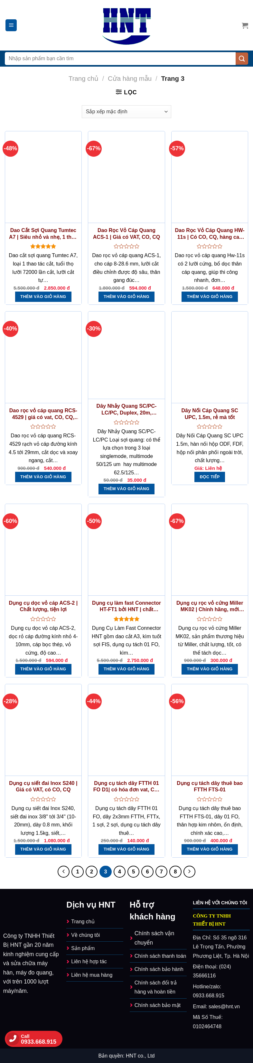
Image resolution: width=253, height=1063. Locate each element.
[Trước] (64, 872)
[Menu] (11, 25)
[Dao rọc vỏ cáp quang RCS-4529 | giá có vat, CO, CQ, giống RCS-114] (43, 357)
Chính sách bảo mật (158, 1005)
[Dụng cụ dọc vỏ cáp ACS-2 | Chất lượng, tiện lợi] (43, 549)
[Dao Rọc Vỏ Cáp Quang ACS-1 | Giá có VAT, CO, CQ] (126, 177)
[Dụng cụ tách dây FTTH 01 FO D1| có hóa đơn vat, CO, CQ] (126, 730)
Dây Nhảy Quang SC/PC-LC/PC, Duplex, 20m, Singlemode (127, 409)
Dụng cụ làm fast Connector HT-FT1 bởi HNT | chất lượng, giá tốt (126, 606)
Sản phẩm (83, 948)
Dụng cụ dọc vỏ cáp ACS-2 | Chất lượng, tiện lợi (43, 606)
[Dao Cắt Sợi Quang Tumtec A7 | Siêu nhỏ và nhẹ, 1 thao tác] (43, 177)
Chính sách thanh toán (160, 956)
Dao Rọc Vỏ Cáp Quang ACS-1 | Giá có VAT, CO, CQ (126, 234)
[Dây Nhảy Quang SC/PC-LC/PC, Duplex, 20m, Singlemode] (126, 355)
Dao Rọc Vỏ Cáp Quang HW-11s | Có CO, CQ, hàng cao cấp (210, 234)
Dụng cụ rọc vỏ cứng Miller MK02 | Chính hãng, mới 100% (209, 606)
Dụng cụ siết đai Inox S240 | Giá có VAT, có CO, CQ (43, 786)
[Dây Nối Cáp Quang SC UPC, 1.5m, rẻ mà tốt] (210, 357)
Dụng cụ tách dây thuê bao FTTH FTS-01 (210, 786)
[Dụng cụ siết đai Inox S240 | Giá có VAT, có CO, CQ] (43, 730)
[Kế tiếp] (189, 872)
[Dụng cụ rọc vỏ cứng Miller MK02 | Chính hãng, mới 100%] (210, 549)
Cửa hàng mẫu (130, 78)
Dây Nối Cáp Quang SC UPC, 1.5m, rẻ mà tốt (210, 414)
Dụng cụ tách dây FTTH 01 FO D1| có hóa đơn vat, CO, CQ (126, 787)
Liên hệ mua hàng (91, 975)
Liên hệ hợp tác (89, 961)
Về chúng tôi (85, 935)
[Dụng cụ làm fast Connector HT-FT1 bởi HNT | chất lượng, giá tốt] (126, 549)
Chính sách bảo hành (159, 969)
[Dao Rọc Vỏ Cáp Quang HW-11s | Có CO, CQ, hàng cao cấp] (210, 177)
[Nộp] (242, 58)
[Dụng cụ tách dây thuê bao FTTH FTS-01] (210, 730)
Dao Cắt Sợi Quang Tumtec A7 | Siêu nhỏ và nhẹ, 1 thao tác (43, 234)
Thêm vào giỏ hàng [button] (43, 296)
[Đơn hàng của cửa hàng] (126, 111)
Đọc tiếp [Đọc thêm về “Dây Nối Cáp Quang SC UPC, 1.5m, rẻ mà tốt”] (210, 476)
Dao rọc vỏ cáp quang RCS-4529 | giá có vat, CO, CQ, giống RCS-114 (43, 414)
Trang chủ (83, 78)
